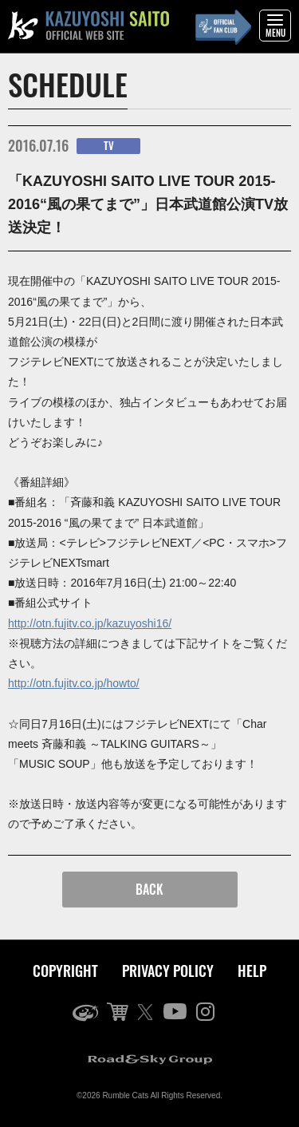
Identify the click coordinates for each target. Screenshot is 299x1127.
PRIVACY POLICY (168, 970)
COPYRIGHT (65, 970)
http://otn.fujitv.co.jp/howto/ (74, 683)
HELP (252, 970)
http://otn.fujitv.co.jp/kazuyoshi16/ (89, 623)
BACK (149, 889)
